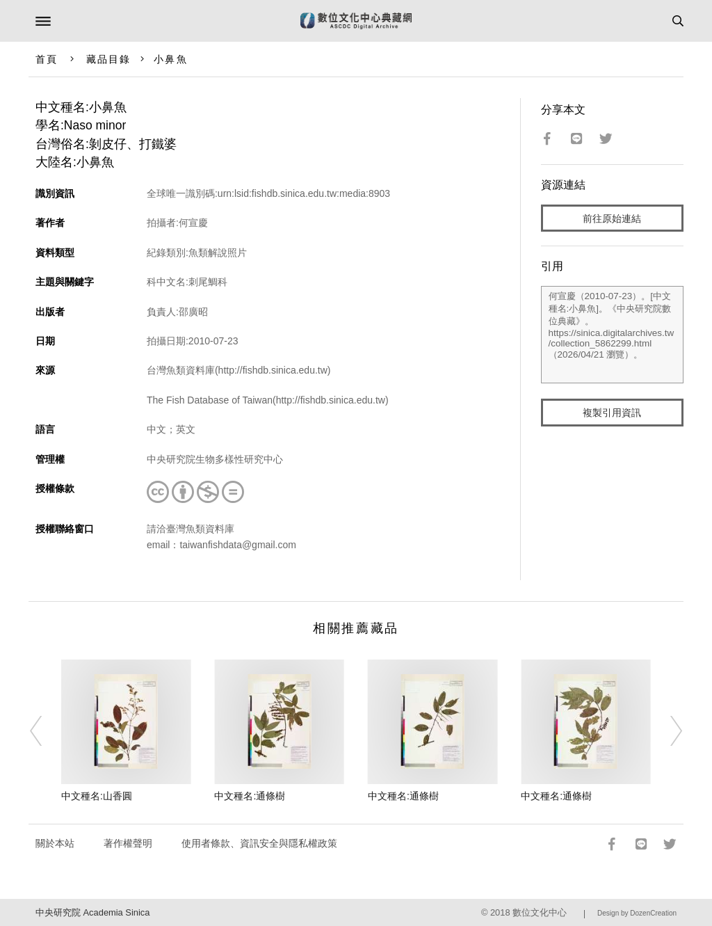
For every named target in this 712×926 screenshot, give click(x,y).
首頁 (46, 59)
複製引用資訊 (612, 412)
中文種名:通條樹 (249, 795)
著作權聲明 (128, 843)
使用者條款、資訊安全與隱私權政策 (259, 843)
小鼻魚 (170, 59)
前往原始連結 (612, 218)
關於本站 (54, 843)
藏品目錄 (108, 59)
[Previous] (45, 731)
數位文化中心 (539, 912)
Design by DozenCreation (637, 913)
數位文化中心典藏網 (356, 21)
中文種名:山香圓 (96, 795)
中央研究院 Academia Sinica (92, 912)
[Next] (667, 731)
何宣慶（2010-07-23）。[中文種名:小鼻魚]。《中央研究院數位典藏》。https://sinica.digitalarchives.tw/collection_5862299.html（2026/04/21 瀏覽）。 (612, 334)
